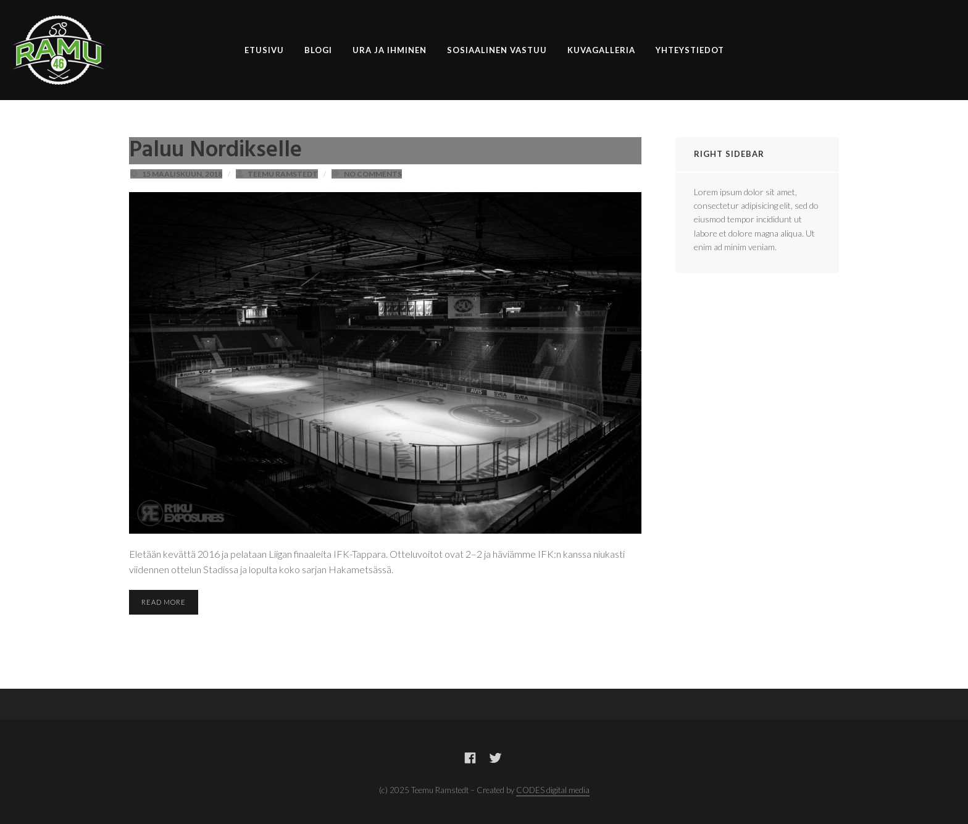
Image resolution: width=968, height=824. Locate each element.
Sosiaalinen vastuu (497, 50)
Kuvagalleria (601, 50)
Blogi (318, 50)
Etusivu (264, 50)
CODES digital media (553, 790)
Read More (163, 602)
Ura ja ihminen (390, 50)
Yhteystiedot (690, 50)
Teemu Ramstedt (283, 174)
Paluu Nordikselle (215, 150)
